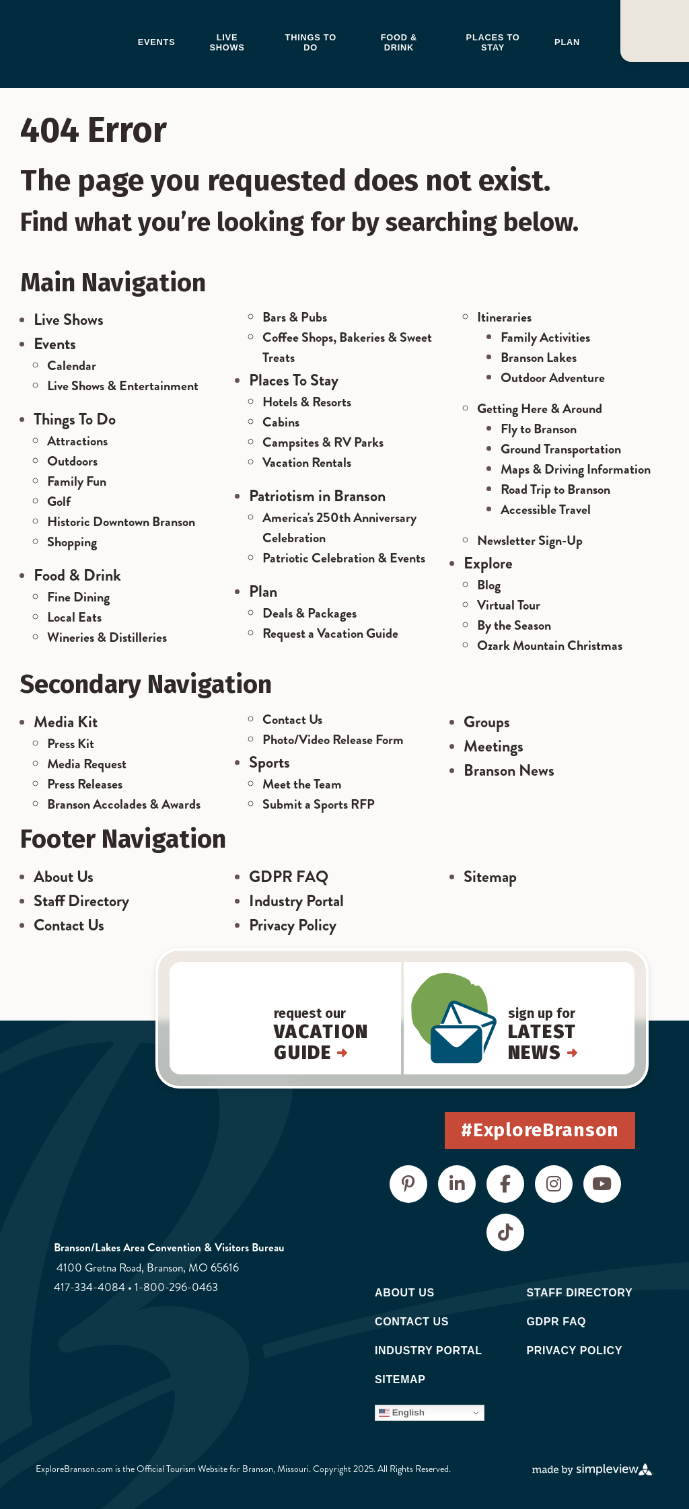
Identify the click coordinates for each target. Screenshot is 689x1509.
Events (157, 42)
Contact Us (292, 719)
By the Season (514, 625)
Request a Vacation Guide (330, 633)
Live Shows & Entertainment (122, 386)
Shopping (72, 542)
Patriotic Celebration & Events (343, 558)
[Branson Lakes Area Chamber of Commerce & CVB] (75, 43)
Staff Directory (81, 900)
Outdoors (72, 461)
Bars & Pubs (294, 317)
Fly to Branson (539, 429)
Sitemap (490, 876)
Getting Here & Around (539, 408)
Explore (488, 563)
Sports (269, 762)
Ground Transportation (561, 449)
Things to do (310, 42)
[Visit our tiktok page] (505, 1232)
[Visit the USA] (184, 1337)
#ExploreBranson (540, 1130)
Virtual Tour (508, 605)
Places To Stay (293, 380)
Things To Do (75, 419)
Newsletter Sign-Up (530, 540)
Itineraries (504, 317)
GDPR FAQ (288, 876)
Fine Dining (78, 597)
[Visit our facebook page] (505, 1184)
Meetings (493, 746)
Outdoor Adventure (553, 378)
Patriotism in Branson (317, 495)
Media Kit (66, 721)
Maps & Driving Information (576, 469)
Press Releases (84, 784)
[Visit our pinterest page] (408, 1184)
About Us (64, 876)
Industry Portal (296, 900)
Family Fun (76, 481)
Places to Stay (493, 42)
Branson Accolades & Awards (124, 804)
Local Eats (74, 617)
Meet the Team (302, 784)
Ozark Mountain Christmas (549, 645)
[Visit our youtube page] (602, 1184)
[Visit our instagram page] (554, 1184)
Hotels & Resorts (306, 402)
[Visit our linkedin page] (457, 1184)
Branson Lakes (539, 357)
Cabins (280, 422)
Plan (567, 42)
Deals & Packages (309, 613)
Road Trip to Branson (555, 489)
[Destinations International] (106, 1378)
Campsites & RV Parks (323, 442)
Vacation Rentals (306, 462)
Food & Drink (399, 42)
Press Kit (70, 743)
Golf (59, 501)
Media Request (86, 764)
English (402, 1412)
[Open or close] (654, 31)
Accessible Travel (546, 509)
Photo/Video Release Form (333, 739)
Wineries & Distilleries (107, 637)
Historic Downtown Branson (121, 521)
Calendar (71, 365)
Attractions (77, 441)
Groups (487, 721)
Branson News (509, 770)
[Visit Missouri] (90, 1337)
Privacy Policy (292, 925)
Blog (489, 585)
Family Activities (545, 337)
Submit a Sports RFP (318, 804)
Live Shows (226, 42)
